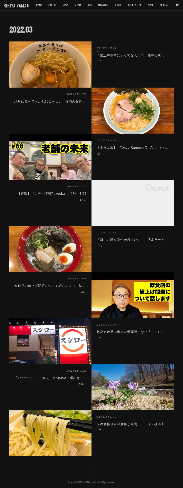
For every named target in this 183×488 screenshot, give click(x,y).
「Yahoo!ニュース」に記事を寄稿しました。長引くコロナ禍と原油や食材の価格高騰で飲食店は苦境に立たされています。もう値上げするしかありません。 (132, 434)
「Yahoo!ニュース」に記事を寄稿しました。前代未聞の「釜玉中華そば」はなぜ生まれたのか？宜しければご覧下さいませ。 (131, 66)
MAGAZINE (103, 5)
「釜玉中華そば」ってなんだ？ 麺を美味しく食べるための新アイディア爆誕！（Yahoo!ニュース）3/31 (133, 55)
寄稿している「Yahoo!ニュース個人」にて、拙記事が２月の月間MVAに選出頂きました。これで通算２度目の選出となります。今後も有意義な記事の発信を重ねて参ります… (51, 388)
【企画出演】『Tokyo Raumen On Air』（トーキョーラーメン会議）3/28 (133, 147)
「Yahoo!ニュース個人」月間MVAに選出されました (50, 378)
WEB (90, 5)
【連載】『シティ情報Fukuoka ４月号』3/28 (51, 193)
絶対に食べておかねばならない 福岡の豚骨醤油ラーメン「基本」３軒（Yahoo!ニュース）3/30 (50, 101)
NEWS (65, 5)
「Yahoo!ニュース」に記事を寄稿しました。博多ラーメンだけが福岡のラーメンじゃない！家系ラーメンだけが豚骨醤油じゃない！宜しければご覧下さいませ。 (51, 112)
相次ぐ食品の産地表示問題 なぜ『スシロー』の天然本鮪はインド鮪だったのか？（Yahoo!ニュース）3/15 (133, 332)
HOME (39, 5)
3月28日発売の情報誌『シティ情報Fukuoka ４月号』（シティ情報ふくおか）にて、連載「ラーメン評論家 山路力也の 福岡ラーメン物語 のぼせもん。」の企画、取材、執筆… (51, 204)
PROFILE (52, 5)
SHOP (151, 5)
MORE (163, 5)
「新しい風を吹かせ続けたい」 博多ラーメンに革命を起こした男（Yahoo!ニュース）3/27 (133, 240)
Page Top (91, 472)
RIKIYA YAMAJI (16, 5)
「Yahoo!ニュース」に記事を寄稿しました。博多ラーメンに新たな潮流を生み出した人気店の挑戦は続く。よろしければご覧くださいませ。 (132, 250)
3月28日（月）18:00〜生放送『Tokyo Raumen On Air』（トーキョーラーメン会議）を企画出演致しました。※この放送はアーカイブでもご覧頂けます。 (131, 158)
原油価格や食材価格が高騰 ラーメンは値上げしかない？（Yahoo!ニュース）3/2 (133, 424)
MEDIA (78, 5)
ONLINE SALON (135, 5)
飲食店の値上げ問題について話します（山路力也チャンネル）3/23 (50, 286)
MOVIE (118, 5)
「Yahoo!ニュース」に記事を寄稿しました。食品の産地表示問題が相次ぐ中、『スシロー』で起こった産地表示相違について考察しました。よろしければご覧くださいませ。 (132, 342)
